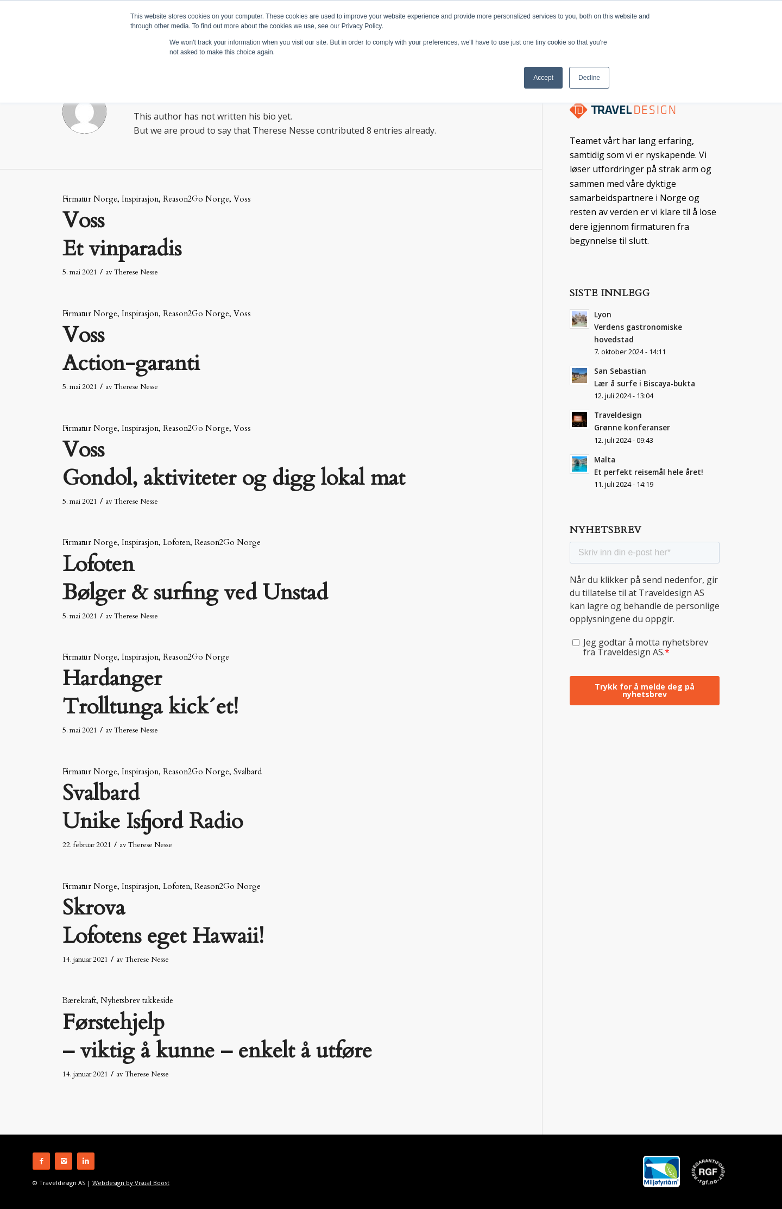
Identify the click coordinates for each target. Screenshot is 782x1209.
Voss (242, 199)
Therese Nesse (136, 272)
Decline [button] (589, 78)
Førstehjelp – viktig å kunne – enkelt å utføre (217, 1036)
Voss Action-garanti (131, 349)
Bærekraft (79, 1000)
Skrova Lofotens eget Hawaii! (163, 922)
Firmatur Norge (89, 199)
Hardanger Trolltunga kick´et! (150, 692)
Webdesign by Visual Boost (130, 1183)
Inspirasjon (140, 199)
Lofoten (176, 542)
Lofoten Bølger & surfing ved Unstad (195, 578)
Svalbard (248, 772)
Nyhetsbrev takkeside (136, 1000)
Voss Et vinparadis (121, 234)
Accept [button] (543, 78)
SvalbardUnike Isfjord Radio (152, 807)
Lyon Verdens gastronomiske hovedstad (638, 326)
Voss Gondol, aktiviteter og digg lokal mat (233, 464)
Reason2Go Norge (196, 199)
